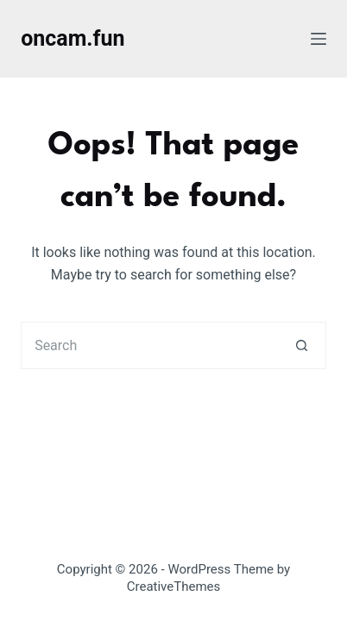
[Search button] (302, 345)
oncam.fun (72, 38)
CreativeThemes (174, 586)
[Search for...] (150, 345)
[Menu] (318, 39)
